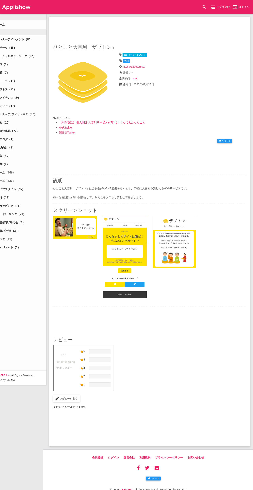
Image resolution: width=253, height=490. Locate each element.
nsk (144, 78)
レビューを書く (80, 389)
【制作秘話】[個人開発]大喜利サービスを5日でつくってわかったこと (115, 119)
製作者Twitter (80, 129)
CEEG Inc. (18, 454)
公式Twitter (79, 124)
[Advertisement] (156, 30)
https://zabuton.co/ (142, 66)
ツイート (225, 137)
